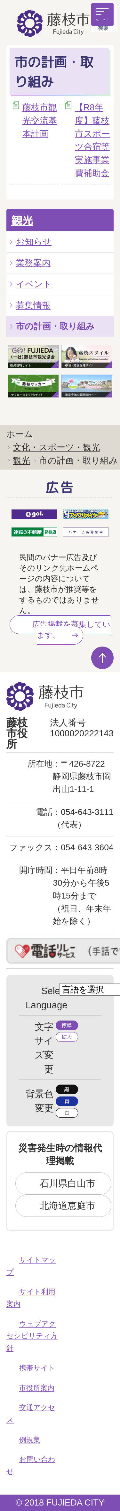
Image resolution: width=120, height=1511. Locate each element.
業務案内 (33, 263)
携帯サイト (37, 1368)
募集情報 (33, 305)
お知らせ (34, 242)
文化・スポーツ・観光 (56, 447)
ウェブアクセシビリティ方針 (32, 1336)
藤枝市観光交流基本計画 (39, 120)
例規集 (29, 1440)
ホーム (19, 434)
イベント (34, 284)
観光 (22, 220)
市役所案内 (36, 1388)
